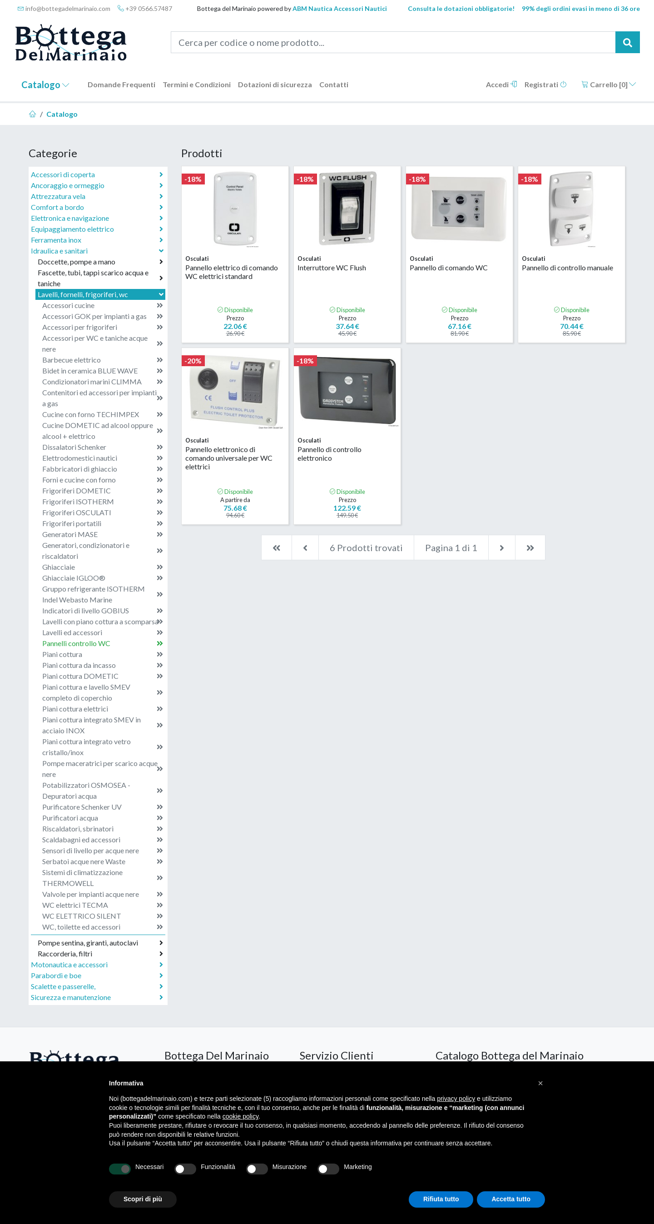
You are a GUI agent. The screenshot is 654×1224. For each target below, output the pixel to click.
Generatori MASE (102, 534)
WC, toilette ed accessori (102, 926)
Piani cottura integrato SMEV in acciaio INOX (102, 725)
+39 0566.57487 (145, 8)
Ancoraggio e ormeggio (97, 185)
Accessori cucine (102, 305)
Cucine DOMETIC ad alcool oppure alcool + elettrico (102, 430)
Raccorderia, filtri (100, 953)
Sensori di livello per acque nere (102, 850)
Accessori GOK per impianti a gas (102, 316)
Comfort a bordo (97, 207)
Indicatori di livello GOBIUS (102, 610)
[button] (540, 1083)
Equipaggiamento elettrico (97, 229)
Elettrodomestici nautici (102, 458)
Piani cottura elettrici (102, 708)
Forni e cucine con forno (102, 479)
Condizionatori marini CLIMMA (102, 381)
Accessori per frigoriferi (102, 327)
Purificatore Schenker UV (102, 806)
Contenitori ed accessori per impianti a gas (102, 398)
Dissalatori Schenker (102, 447)
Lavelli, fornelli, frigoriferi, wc (101, 294)
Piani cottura (102, 654)
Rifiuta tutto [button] (441, 1199)
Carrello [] (608, 84)
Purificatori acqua (102, 817)
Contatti (333, 84)
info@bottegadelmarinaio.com (64, 8)
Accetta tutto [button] (510, 1199)
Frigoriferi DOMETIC (102, 490)
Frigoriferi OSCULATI (102, 512)
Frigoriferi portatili (102, 523)
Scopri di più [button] (143, 1199)
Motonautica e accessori (97, 964)
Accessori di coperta (97, 174)
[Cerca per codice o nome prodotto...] (393, 42)
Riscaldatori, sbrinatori (102, 828)
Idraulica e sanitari (98, 250)
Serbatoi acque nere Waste (102, 861)
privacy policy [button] (456, 1098)
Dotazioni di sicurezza (275, 84)
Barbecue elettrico (102, 359)
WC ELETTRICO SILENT (102, 916)
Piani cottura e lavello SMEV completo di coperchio (102, 692)
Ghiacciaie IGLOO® (102, 577)
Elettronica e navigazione (97, 218)
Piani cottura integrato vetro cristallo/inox (102, 746)
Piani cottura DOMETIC (102, 676)
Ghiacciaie (102, 567)
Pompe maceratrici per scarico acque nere (102, 768)
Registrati (546, 84)
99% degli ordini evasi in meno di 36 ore (581, 8)
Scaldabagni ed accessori (102, 839)
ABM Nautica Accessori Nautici (339, 8)
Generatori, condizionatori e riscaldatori (102, 550)
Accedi (501, 84)
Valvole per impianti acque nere (102, 894)
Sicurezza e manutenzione (97, 997)
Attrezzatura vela (97, 196)
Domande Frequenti (121, 84)
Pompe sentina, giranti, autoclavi (100, 942)
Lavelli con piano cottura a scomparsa (102, 621)
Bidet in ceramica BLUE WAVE (102, 370)
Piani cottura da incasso (102, 665)
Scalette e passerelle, (97, 986)
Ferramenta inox (97, 239)
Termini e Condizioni (197, 84)
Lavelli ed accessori (102, 632)
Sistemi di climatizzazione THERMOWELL (102, 877)
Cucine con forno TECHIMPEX (102, 414)
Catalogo (45, 84)
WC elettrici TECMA (102, 905)
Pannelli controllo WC (102, 643)
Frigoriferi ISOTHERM (102, 501)
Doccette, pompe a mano (100, 261)
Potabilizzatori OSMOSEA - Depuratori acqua (102, 790)
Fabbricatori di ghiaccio (102, 468)
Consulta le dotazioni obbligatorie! (461, 8)
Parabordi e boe (97, 975)
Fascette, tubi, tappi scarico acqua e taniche (100, 278)
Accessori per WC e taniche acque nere (102, 343)
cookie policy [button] (240, 1116)
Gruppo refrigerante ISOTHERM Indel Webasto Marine (102, 594)
